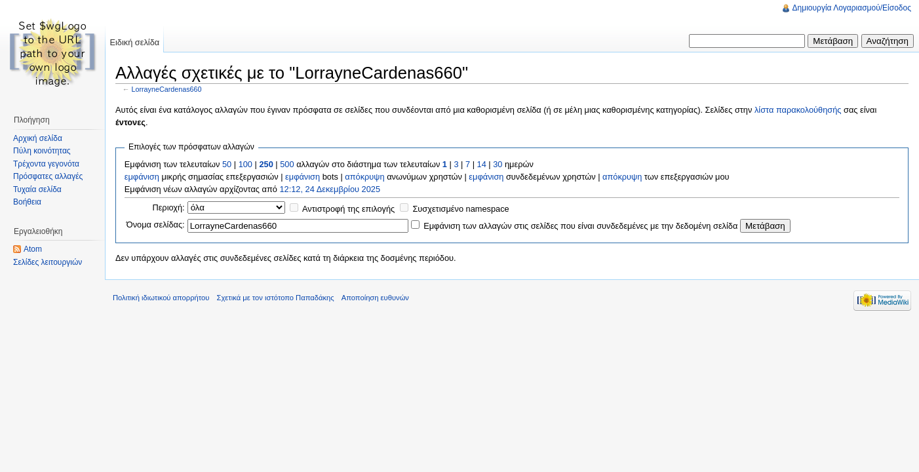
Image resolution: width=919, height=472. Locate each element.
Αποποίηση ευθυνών (375, 298)
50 (226, 164)
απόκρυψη (364, 177)
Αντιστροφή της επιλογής (348, 209)
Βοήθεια (27, 201)
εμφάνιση (142, 177)
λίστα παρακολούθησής (798, 110)
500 (287, 164)
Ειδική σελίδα (134, 42)
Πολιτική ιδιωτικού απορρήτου (161, 298)
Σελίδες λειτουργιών (47, 262)
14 (481, 164)
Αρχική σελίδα (37, 138)
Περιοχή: (168, 207)
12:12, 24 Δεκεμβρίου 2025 (329, 189)
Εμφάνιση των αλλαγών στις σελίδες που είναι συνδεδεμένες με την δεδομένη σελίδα (580, 226)
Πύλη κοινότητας (42, 150)
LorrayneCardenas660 (167, 89)
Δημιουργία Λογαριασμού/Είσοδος (851, 7)
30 (497, 164)
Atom (33, 249)
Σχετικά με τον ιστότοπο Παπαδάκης (275, 298)
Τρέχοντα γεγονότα (46, 163)
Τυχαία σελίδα (37, 189)
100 (245, 164)
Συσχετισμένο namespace (460, 209)
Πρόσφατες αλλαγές (48, 176)
